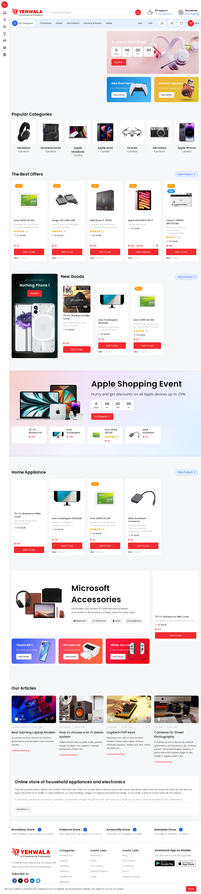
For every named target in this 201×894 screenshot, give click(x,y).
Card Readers (72, 224)
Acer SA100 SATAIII (24, 220)
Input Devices (58, 224)
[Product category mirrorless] (159, 137)
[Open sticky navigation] (23, 23)
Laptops (23, 727)
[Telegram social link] (38, 880)
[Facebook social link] (14, 880)
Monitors (102, 327)
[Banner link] (153, 52)
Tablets (131, 224)
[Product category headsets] (24, 137)
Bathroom (65, 881)
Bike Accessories (71, 325)
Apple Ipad (141, 224)
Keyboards (112, 727)
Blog (124, 855)
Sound (67, 727)
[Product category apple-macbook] (78, 139)
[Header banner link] (100, 3)
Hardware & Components (26, 224)
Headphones (66, 876)
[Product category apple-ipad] (105, 137)
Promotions (96, 855)
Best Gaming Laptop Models (33, 732)
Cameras (158, 727)
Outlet (93, 876)
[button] (29, 252)
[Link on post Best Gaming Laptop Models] (34, 709)
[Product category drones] (132, 137)
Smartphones (66, 855)
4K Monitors (113, 327)
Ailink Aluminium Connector (149, 432)
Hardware (64, 865)
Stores (93, 860)
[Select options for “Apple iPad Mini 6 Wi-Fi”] (143, 252)
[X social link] (20, 880)
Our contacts (96, 865)
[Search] (95, 12)
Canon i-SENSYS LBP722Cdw (175, 222)
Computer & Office (61, 227)
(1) (27, 231)
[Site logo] (27, 12)
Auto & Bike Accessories (74, 322)
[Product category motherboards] (51, 137)
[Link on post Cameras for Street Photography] (176, 709)
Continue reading (20, 750)
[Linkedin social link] (32, 880)
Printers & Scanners (175, 227)
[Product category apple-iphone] (187, 137)
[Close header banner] (197, 3)
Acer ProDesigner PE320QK (108, 321)
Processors (111, 227)
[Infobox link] (26, 829)
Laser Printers (172, 230)
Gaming (15, 727)
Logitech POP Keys (121, 732)
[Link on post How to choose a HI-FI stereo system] (81, 709)
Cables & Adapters (137, 528)
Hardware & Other (137, 525)
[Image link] (31, 852)
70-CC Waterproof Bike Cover (76, 317)
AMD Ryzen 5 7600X (101, 220)
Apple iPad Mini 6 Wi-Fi (140, 220)
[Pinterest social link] (26, 880)
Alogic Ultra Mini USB (63, 220)
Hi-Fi (61, 727)
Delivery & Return (99, 871)
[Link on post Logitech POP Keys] (129, 709)
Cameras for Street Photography (169, 734)
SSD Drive (34, 227)
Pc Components (21, 227)
